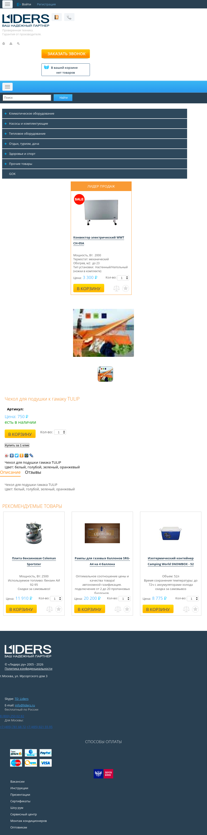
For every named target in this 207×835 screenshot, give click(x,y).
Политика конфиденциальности (28, 668)
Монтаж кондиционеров (28, 821)
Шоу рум (16, 808)
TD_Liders (22, 699)
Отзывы (33, 472)
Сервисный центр (23, 814)
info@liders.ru (25, 705)
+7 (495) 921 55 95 (39, 727)
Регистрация (46, 4)
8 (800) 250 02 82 (12, 716)
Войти (26, 4)
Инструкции (19, 788)
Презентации (20, 794)
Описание (10, 472)
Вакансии (17, 781)
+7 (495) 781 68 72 (13, 727)
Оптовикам (18, 827)
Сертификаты (20, 801)
